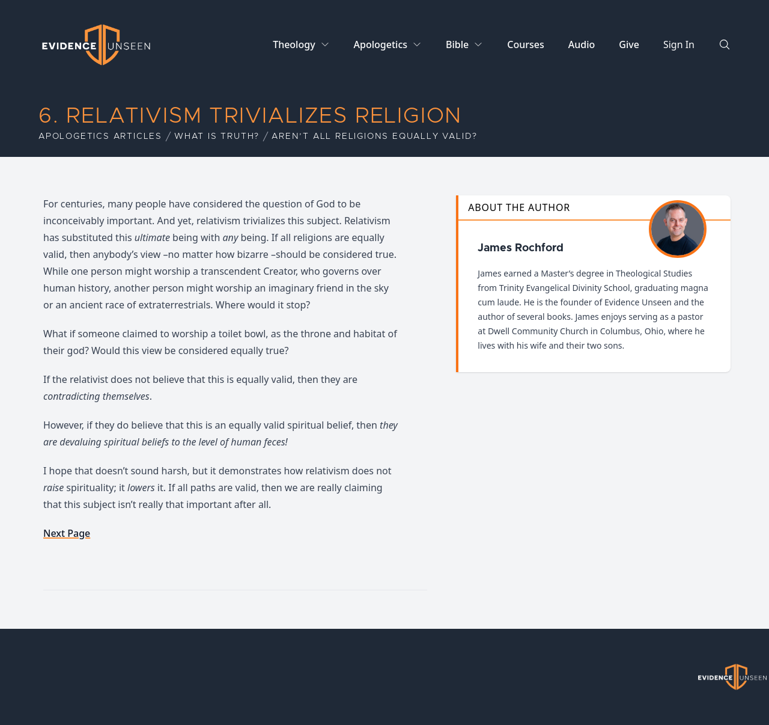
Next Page (66, 533)
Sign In (679, 44)
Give (629, 44)
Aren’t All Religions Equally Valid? (375, 136)
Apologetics (380, 44)
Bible (457, 44)
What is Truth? (217, 136)
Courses (525, 44)
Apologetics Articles (100, 136)
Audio (581, 44)
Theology (294, 44)
